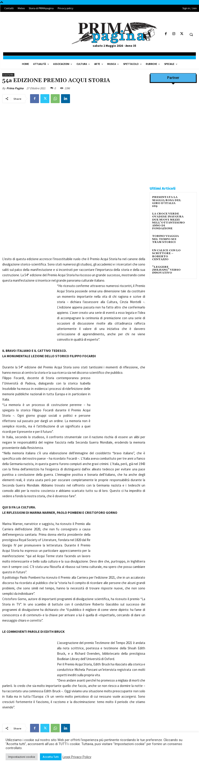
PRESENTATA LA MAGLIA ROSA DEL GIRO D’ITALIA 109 (166, 201)
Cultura (8, 74)
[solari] (173, 313)
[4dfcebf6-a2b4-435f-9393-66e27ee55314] (173, 360)
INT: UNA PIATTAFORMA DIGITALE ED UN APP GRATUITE (112, 691)
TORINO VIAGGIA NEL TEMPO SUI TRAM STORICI (165, 239)
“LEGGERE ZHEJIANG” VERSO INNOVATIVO (166, 269)
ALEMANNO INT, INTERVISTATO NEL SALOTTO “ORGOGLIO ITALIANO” (33, 691)
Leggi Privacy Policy (77, 757)
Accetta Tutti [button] (51, 757)
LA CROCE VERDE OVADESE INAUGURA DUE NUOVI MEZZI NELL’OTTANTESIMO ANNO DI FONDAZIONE (168, 221)
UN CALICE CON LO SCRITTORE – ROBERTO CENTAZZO (166, 255)
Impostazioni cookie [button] (21, 757)
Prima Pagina (15, 88)
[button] (191, 34)
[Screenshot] (173, 124)
